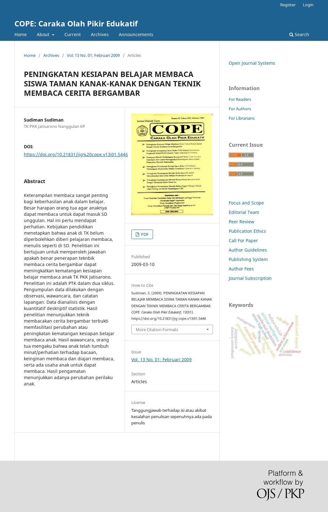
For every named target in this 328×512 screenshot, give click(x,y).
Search (299, 34)
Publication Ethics (247, 231)
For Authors (240, 109)
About (44, 34)
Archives (100, 34)
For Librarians (241, 118)
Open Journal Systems (252, 63)
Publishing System (248, 259)
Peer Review (241, 222)
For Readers (240, 99)
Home (20, 34)
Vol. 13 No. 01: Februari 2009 (93, 55)
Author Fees (241, 269)
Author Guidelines (248, 250)
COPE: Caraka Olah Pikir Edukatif (76, 23)
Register (288, 5)
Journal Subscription (250, 278)
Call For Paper (243, 240)
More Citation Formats (157, 329)
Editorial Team (244, 212)
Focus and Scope (246, 203)
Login (308, 5)
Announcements (136, 34)
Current (72, 34)
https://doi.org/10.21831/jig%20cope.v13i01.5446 (76, 154)
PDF (144, 234)
